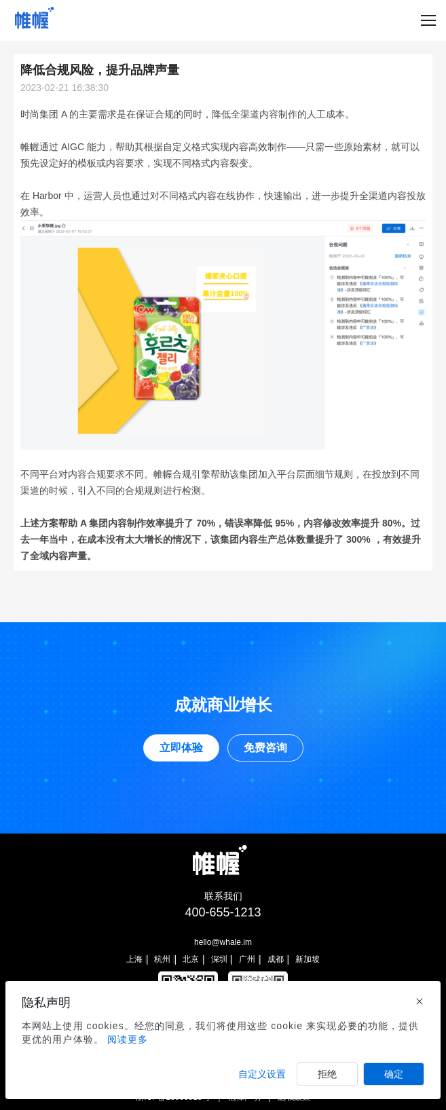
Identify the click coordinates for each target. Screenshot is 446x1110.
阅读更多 (127, 1039)
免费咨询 (265, 747)
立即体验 (181, 747)
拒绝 (327, 1074)
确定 (393, 1074)
